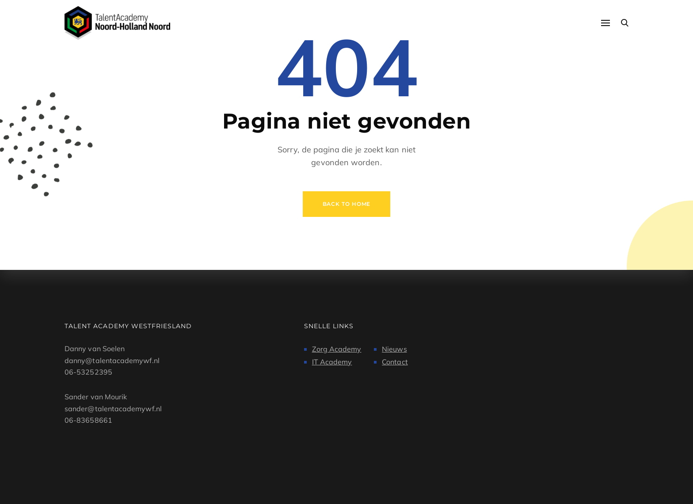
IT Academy (332, 361)
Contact (395, 361)
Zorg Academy (337, 349)
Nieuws (394, 349)
